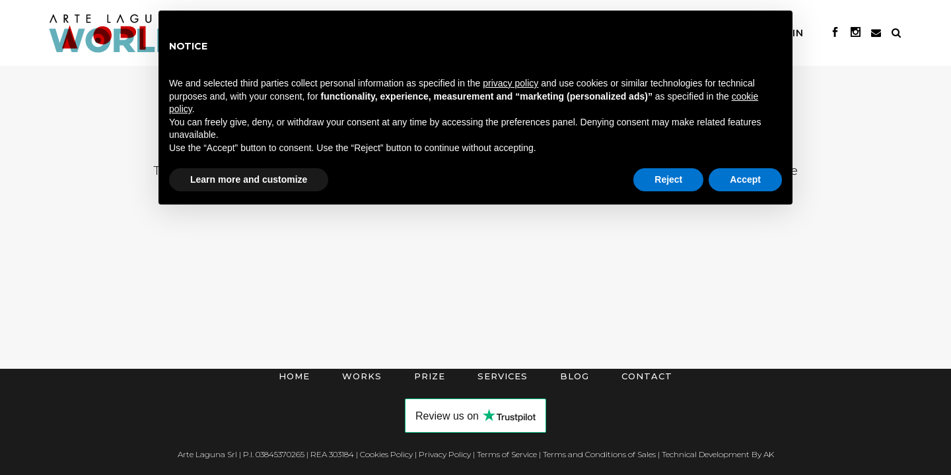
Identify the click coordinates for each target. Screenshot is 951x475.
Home (294, 376)
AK (768, 454)
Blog (574, 376)
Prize (429, 376)
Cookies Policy (386, 454)
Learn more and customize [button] (248, 179)
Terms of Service (507, 454)
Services (502, 376)
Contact (646, 376)
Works (362, 376)
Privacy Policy (445, 454)
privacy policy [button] (510, 83)
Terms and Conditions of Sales (599, 454)
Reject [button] (668, 179)
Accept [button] (745, 179)
